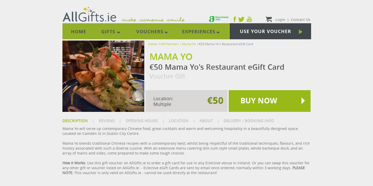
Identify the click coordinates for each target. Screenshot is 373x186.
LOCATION (179, 120)
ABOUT (206, 120)
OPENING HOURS (142, 120)
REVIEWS (107, 120)
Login (280, 19)
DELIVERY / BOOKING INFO (249, 120)
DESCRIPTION (75, 120)
